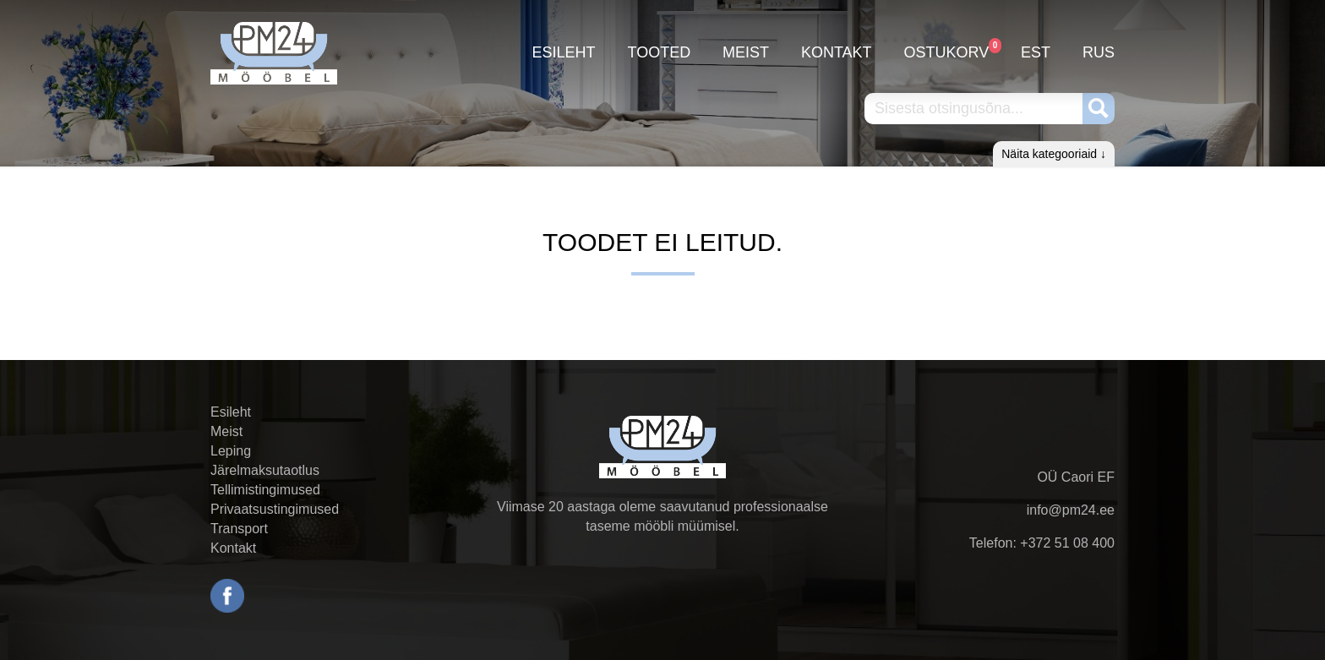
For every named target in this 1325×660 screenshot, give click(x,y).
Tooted (658, 52)
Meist (745, 52)
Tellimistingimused (265, 490)
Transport (239, 528)
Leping (230, 451)
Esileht (564, 52)
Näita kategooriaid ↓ (1053, 154)
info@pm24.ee (1071, 510)
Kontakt (836, 52)
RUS (1098, 52)
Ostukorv (947, 49)
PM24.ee (273, 53)
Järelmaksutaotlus (264, 470)
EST (1035, 52)
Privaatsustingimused (274, 509)
